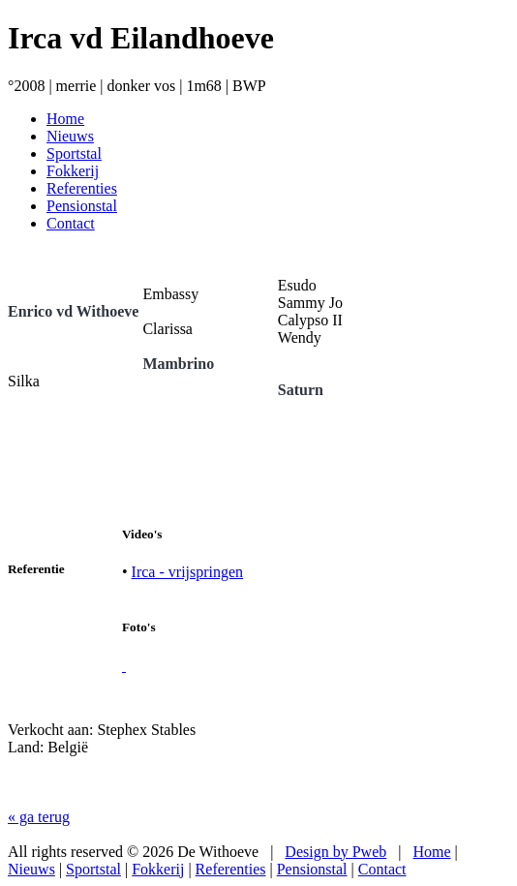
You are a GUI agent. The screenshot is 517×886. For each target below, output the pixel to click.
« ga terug (39, 817)
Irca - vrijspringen (188, 572)
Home (431, 851)
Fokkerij (158, 869)
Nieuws (31, 869)
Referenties (231, 869)
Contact (382, 869)
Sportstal (93, 869)
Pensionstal (312, 869)
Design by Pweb (335, 851)
